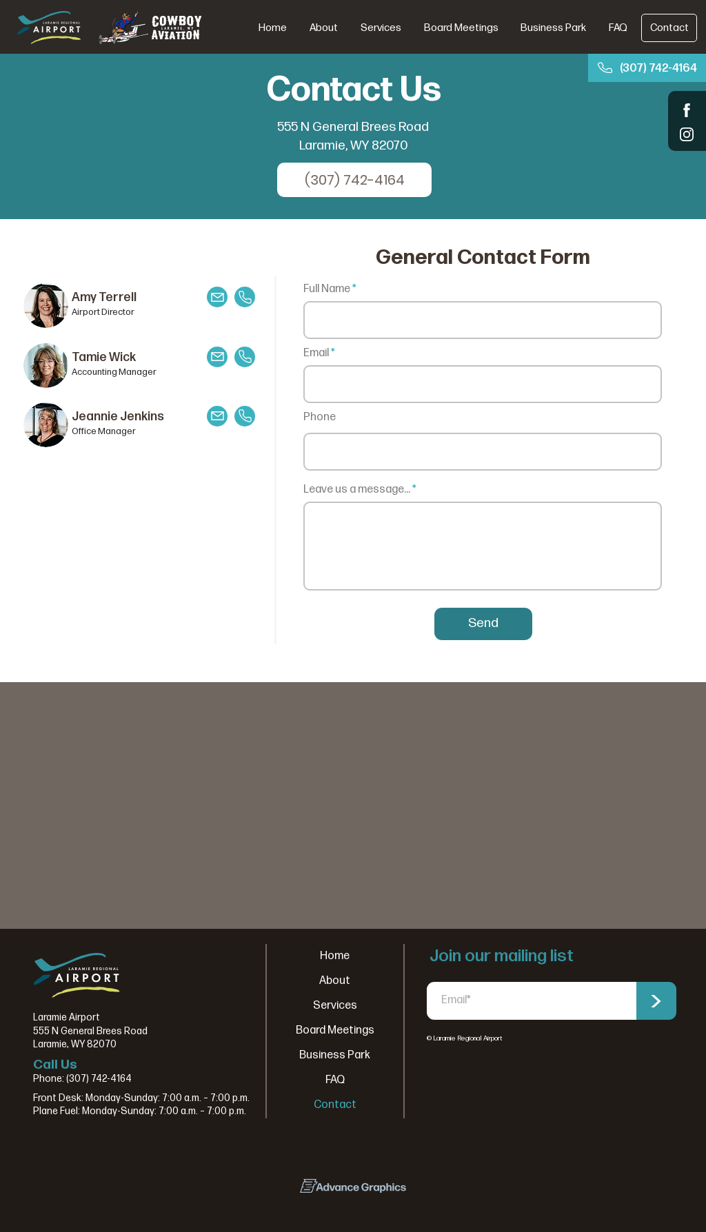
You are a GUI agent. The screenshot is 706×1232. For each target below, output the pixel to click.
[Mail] (217, 297)
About (334, 980)
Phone (319, 417)
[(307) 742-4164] (647, 68)
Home (335, 956)
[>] (655, 1001)
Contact (335, 1104)
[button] (381, 28)
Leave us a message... (356, 489)
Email (316, 353)
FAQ (335, 1080)
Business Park (334, 1055)
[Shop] (687, 110)
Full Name (326, 289)
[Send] (483, 624)
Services (335, 1005)
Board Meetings (335, 1030)
